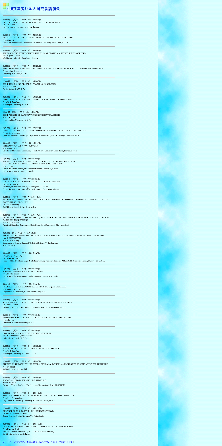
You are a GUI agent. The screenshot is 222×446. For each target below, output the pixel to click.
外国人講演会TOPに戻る (38, 442)
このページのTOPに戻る (62, 442)
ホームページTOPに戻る (14, 442)
